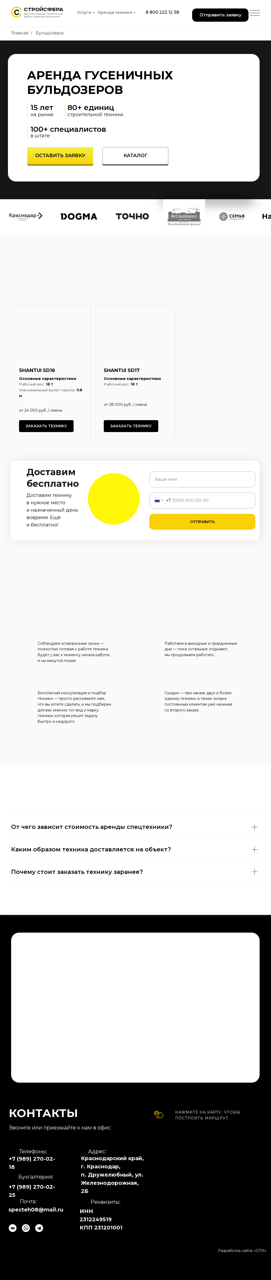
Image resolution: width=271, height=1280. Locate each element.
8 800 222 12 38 (162, 12)
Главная (19, 32)
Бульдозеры (50, 32)
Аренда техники (115, 12)
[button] (220, 15)
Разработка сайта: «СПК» (242, 1250)
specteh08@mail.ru (35, 1209)
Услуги (84, 12)
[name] (202, 479)
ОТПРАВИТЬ (202, 521)
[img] (210, 1180)
